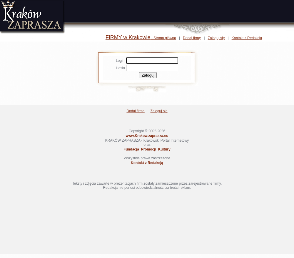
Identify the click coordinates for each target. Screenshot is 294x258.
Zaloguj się (216, 38)
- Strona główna (141, 38)
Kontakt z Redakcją (247, 38)
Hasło (120, 68)
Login (120, 61)
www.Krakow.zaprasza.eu (147, 136)
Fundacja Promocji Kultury (146, 149)
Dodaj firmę (192, 38)
